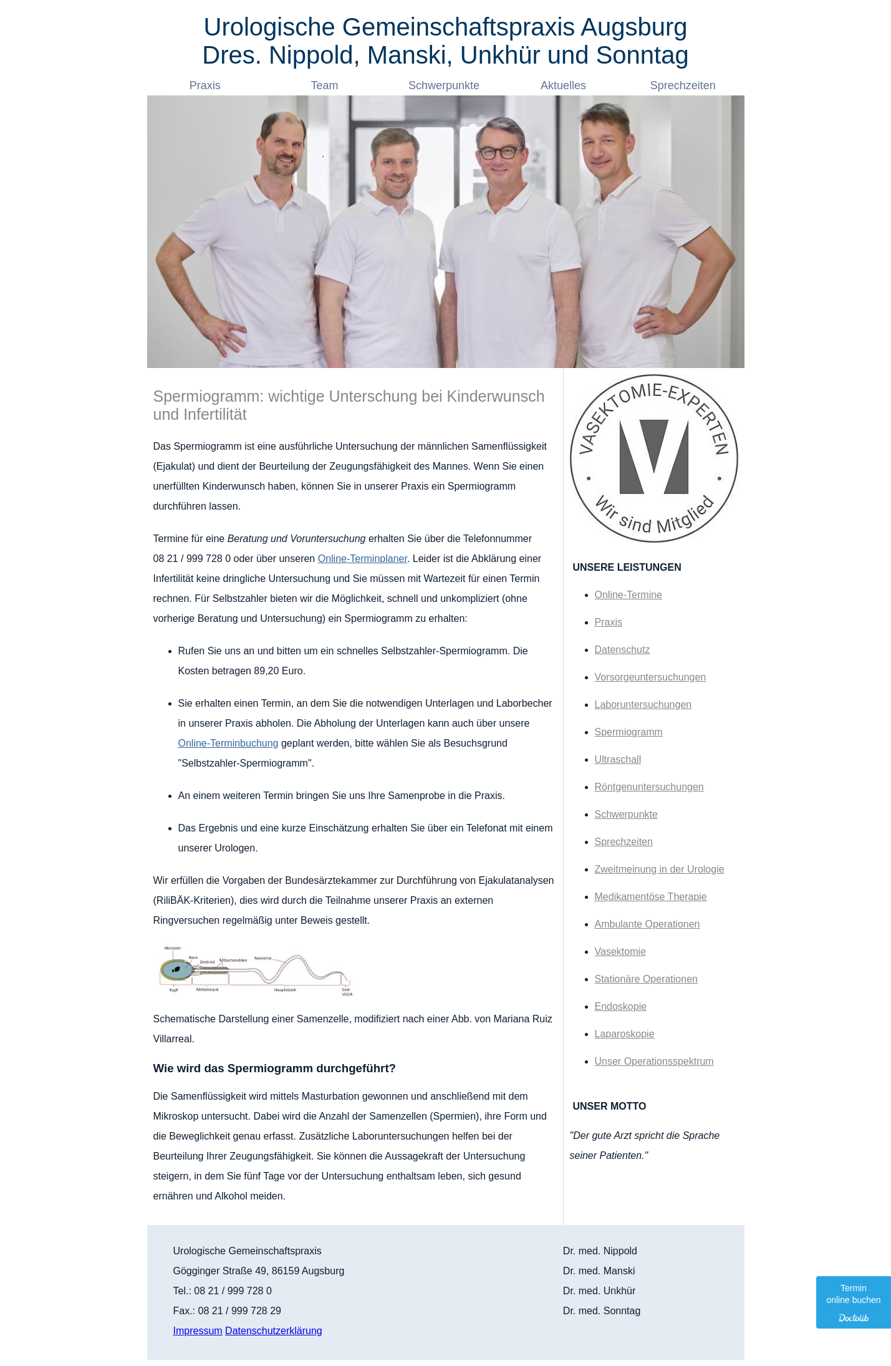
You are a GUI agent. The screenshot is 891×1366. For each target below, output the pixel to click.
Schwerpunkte (445, 85)
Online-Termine (628, 594)
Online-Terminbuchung (228, 743)
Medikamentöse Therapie (651, 896)
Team (326, 85)
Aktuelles (565, 85)
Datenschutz (622, 649)
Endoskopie (621, 1006)
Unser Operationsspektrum (654, 1061)
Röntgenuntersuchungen (649, 787)
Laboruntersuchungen (643, 704)
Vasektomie (620, 951)
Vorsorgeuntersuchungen (650, 677)
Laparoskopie (625, 1034)
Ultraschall (618, 759)
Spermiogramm (629, 732)
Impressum (198, 1330)
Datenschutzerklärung (273, 1330)
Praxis (207, 85)
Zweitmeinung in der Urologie (660, 869)
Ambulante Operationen (647, 924)
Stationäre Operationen (646, 979)
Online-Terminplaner (362, 558)
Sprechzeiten (684, 85)
